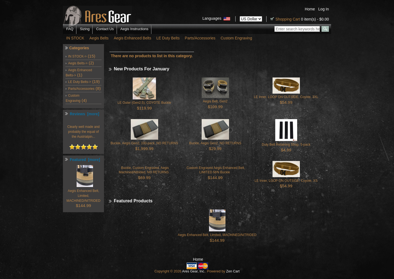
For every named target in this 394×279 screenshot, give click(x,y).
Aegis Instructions (134, 29)
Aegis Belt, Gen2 (215, 101)
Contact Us (105, 29)
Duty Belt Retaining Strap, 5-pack (286, 144)
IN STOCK (75, 38)
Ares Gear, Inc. (193, 271)
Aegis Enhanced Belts (132, 38)
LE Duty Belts (168, 38)
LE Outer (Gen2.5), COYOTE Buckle (144, 103)
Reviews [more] (84, 114)
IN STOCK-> (77, 56)
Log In (323, 9)
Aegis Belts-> (78, 63)
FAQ (69, 29)
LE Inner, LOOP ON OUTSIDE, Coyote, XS (286, 181)
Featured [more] (85, 159)
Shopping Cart (288, 19)
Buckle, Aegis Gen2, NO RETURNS (215, 143)
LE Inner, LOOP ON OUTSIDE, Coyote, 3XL (286, 97)
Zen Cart (233, 271)
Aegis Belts (99, 38)
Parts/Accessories (200, 38)
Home (310, 9)
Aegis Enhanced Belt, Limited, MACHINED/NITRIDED (217, 235)
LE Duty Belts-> (79, 82)
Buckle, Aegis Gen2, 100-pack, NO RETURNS (144, 143)
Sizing (84, 29)
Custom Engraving (236, 38)
